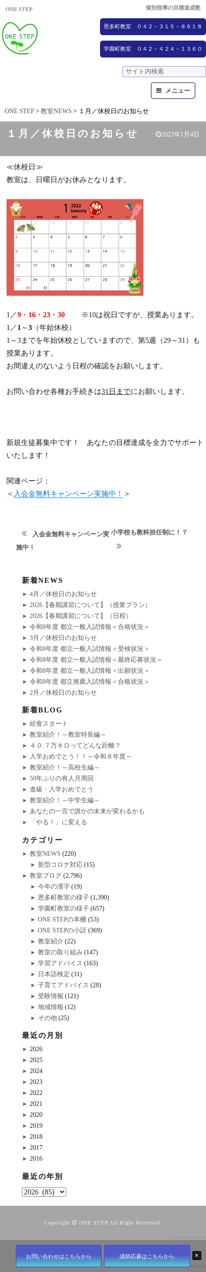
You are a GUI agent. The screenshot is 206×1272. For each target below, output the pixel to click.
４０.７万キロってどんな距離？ (75, 745)
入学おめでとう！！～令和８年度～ (81, 756)
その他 (47, 1018)
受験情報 (50, 996)
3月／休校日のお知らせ (63, 637)
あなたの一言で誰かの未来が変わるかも (87, 811)
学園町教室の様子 (63, 908)
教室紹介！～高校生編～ (65, 767)
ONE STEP (93, 1223)
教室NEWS (45, 853)
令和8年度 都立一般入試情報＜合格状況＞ (90, 626)
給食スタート (49, 723)
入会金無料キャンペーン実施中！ (68, 493)
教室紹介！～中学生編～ (65, 800)
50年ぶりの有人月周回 (62, 778)
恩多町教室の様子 (63, 897)
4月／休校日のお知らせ (63, 594)
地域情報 (50, 1007)
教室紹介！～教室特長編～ (68, 734)
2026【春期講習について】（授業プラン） (90, 605)
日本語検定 (54, 974)
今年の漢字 (54, 886)
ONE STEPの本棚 (62, 919)
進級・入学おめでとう (62, 789)
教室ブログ (46, 875)
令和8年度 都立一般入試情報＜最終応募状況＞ (96, 659)
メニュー (177, 90)
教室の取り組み (60, 952)
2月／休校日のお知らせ (63, 692)
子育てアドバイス (63, 985)
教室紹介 (50, 941)
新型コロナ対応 (60, 864)
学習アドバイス (60, 963)
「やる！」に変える (58, 822)
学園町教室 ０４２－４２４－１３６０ (153, 49)
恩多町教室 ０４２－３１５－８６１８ (153, 26)
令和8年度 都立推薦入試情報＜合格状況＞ (90, 681)
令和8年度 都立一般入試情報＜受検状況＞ (90, 648)
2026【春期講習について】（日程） (81, 615)
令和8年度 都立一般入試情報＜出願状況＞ (90, 670)
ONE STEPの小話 (62, 930)
